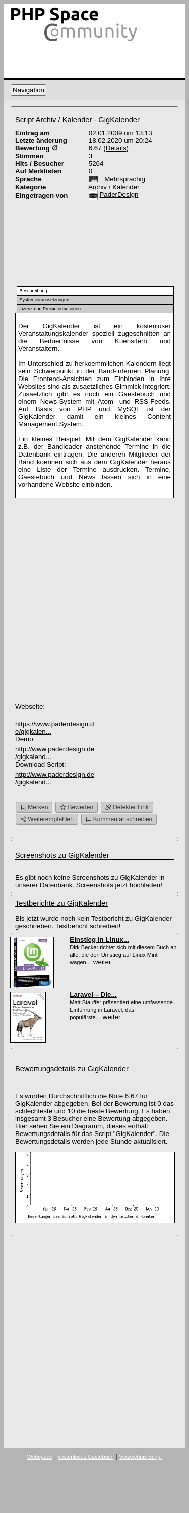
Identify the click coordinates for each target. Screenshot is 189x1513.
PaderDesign (118, 194)
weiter (102, 962)
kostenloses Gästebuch (86, 1457)
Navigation (28, 90)
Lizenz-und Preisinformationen (50, 308)
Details (116, 148)
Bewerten (76, 807)
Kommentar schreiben (119, 819)
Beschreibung (33, 290)
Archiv (97, 187)
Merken (34, 807)
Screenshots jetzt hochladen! (119, 885)
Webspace (39, 1457)
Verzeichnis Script (140, 1457)
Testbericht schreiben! (88, 926)
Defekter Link (127, 807)
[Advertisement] (60, 240)
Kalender (125, 187)
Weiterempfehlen (47, 819)
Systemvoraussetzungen (45, 299)
